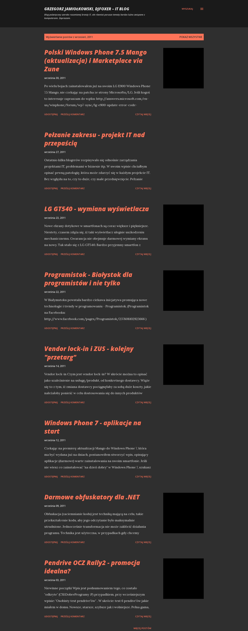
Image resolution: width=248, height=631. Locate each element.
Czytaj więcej (143, 114)
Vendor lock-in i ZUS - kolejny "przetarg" (88, 352)
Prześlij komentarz (73, 114)
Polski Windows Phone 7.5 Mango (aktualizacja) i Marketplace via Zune (95, 60)
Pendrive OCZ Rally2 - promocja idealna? (92, 566)
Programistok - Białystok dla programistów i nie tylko (88, 278)
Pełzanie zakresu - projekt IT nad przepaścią (94, 138)
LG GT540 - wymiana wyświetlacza (96, 208)
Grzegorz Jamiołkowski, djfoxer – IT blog (86, 8)
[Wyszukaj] (187, 9)
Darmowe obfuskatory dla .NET (92, 497)
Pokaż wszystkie (191, 37)
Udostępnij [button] (51, 114)
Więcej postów (142, 628)
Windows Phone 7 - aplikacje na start (92, 426)
